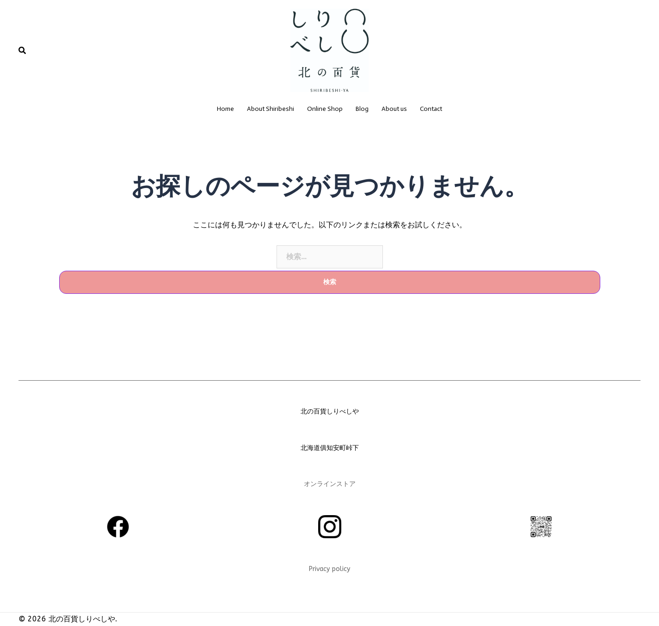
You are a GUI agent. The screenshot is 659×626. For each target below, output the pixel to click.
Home (225, 109)
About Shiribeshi (270, 109)
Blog (362, 109)
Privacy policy (329, 569)
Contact (431, 109)
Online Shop (325, 109)
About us (394, 109)
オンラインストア (330, 484)
